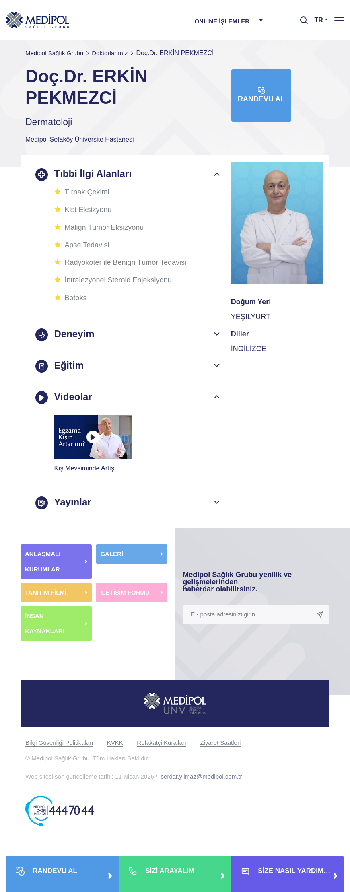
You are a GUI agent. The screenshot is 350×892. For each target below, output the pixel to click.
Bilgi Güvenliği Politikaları (59, 742)
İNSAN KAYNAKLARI (45, 623)
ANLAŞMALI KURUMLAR (42, 561)
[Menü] (339, 20)
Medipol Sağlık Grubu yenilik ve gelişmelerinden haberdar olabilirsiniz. (237, 582)
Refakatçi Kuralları (161, 742)
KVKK (115, 742)
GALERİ (111, 553)
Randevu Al (261, 95)
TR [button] (319, 19)
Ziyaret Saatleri (220, 742)
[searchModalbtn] (301, 17)
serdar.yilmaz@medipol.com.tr (201, 776)
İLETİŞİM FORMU (125, 592)
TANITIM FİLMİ (45, 592)
